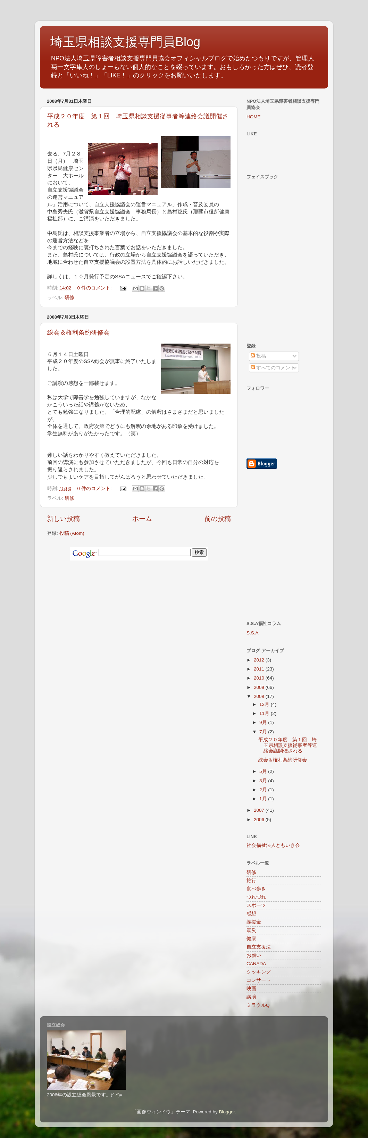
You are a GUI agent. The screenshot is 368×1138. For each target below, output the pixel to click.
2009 (260, 687)
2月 (263, 789)
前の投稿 (217, 518)
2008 (260, 696)
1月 (263, 798)
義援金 (253, 922)
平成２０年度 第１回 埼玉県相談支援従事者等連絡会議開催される (287, 745)
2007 (260, 810)
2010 (260, 678)
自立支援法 (258, 947)
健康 (251, 938)
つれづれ (256, 897)
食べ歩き (256, 888)
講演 (251, 997)
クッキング (258, 972)
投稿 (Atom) (71, 533)
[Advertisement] (267, 522)
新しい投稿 (63, 518)
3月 (263, 780)
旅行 (251, 880)
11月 (265, 713)
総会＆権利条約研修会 (78, 332)
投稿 (258, 356)
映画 (251, 988)
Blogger (227, 1111)
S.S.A (252, 632)
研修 (69, 297)
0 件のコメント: (95, 287)
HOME (253, 116)
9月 (263, 722)
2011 (260, 669)
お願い (253, 955)
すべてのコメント (273, 367)
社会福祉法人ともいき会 (273, 845)
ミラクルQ (258, 1005)
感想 (251, 913)
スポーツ (256, 905)
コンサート (258, 980)
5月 (263, 771)
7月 (263, 731)
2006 (260, 819)
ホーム (142, 518)
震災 (251, 930)
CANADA (256, 963)
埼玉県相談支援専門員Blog (125, 42)
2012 (260, 660)
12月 (265, 704)
